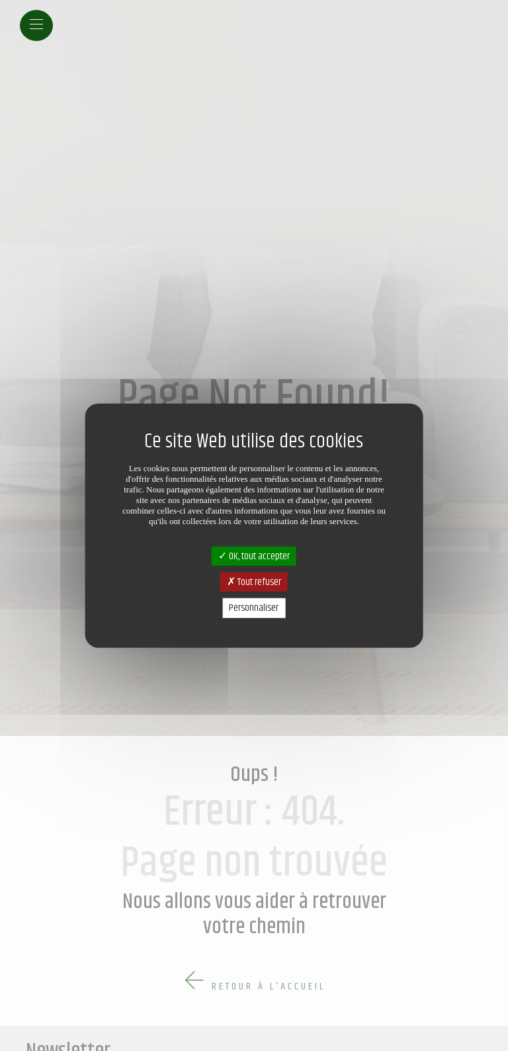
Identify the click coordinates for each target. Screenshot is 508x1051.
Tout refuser (254, 582)
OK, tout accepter (254, 556)
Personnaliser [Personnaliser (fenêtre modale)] (253, 608)
